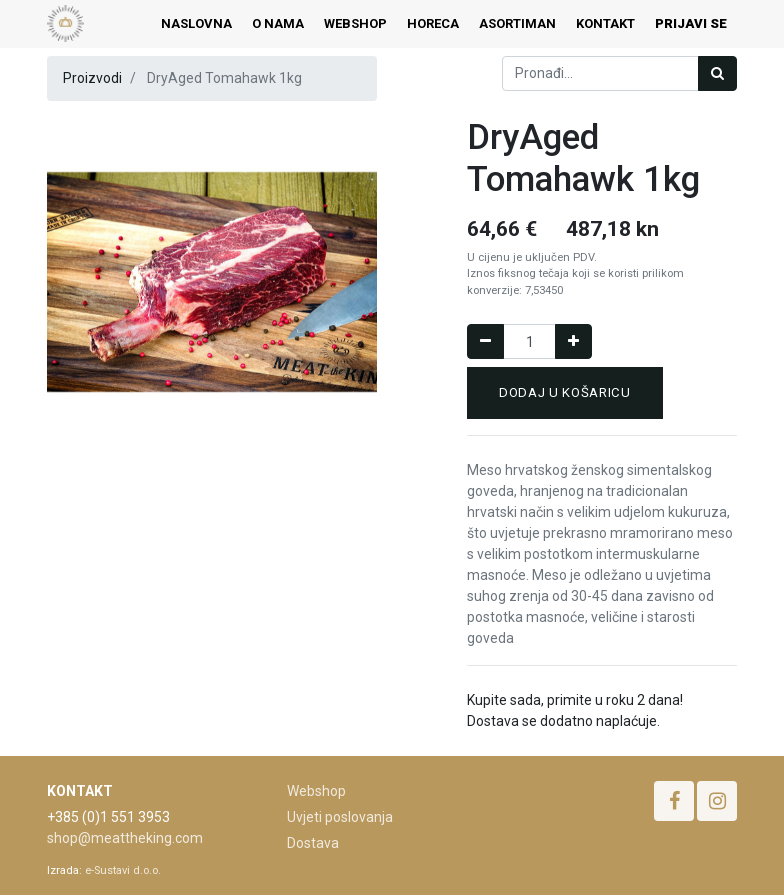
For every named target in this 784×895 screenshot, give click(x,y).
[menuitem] (196, 24)
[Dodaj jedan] (573, 341)
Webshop (316, 791)
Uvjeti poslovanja (340, 817)
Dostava (313, 843)
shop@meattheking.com (125, 838)
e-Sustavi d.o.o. (123, 870)
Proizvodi (92, 78)
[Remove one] (485, 341)
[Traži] (717, 73)
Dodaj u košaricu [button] (565, 392)
